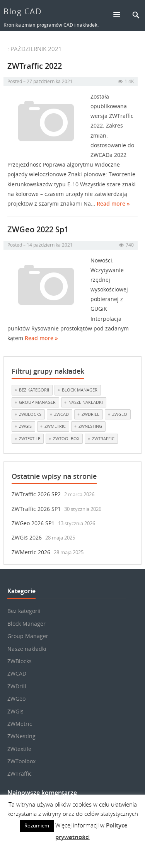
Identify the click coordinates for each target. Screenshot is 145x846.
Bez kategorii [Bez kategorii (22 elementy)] (34, 390)
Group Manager (27, 636)
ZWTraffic (19, 773)
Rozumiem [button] (36, 825)
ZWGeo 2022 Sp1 (37, 231)
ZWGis (15, 711)
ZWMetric (19, 723)
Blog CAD (22, 11)
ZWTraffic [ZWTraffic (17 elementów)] (103, 438)
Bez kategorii (24, 610)
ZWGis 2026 (27, 537)
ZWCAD (16, 673)
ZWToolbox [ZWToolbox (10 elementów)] (66, 438)
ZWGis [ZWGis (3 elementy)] (25, 426)
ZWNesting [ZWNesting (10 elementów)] (90, 426)
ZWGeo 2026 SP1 (33, 523)
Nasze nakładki (26, 648)
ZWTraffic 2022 (34, 67)
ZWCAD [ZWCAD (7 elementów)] (61, 414)
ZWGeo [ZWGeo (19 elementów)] (119, 414)
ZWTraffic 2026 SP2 (36, 494)
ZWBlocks (19, 661)
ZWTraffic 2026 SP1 (36, 508)
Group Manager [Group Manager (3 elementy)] (37, 402)
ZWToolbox (21, 761)
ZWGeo (16, 698)
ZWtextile (19, 748)
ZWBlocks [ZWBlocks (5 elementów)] (30, 414)
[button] (120, 14)
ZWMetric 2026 (31, 552)
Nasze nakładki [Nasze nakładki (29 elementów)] (85, 402)
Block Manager (26, 623)
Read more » (113, 205)
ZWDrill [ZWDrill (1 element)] (90, 414)
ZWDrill (16, 686)
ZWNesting (21, 736)
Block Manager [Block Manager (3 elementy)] (79, 390)
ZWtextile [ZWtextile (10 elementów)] (29, 438)
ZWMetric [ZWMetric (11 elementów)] (55, 426)
